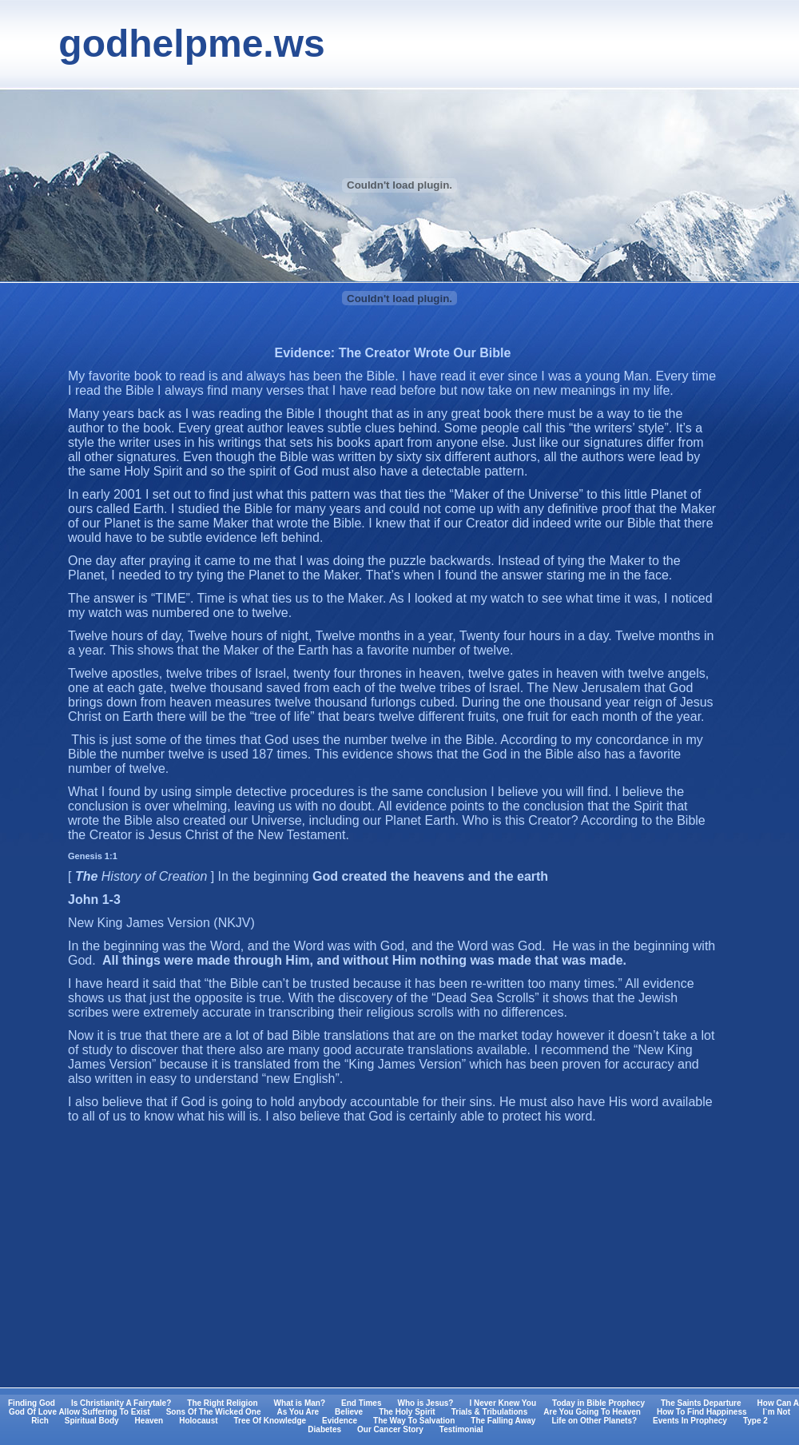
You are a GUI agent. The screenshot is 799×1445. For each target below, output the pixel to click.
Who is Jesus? (425, 1403)
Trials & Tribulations (489, 1411)
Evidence (339, 1420)
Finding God (31, 1403)
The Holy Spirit (407, 1411)
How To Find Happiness (702, 1411)
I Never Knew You (502, 1403)
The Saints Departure (701, 1403)
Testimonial (461, 1429)
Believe (349, 1411)
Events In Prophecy (690, 1420)
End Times (361, 1403)
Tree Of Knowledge (270, 1420)
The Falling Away (503, 1420)
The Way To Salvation (414, 1420)
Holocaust (198, 1420)
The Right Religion (222, 1403)
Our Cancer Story (390, 1429)
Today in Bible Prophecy (598, 1403)
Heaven (149, 1420)
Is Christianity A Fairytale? (121, 1403)
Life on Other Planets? (594, 1420)
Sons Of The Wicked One (213, 1411)
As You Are (297, 1411)
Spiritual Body (92, 1420)
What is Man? (299, 1403)
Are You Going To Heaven (592, 1411)
